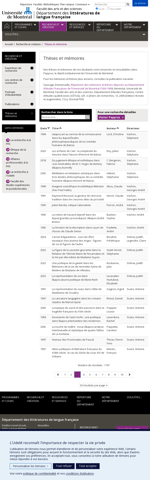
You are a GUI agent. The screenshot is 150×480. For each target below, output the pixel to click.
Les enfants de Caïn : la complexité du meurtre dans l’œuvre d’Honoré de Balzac (76, 152)
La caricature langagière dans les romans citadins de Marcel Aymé (76, 300)
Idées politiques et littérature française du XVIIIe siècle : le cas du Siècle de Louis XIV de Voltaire (78, 352)
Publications (12, 104)
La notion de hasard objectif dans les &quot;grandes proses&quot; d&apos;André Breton (78, 218)
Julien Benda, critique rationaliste (71, 205)
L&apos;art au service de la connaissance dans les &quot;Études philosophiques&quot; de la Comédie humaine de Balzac (76, 139)
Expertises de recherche (13, 69)
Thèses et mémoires (11, 115)
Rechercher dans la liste (57, 112)
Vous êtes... (134, 397)
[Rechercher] (128, 4)
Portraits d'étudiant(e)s (13, 93)
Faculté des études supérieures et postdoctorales (18, 184)
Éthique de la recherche (16, 151)
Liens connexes (14, 127)
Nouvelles (43, 425)
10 (123, 374)
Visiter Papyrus (109, 117)
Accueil (9, 44)
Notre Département (110, 399)
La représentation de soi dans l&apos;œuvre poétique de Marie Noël (74, 277)
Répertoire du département (85, 400)
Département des (68, 15)
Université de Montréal (17, 13)
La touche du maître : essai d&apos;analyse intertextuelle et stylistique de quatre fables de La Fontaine (78, 330)
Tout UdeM (114, 8)
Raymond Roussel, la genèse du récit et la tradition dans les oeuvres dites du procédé (78, 197)
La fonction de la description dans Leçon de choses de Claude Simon (77, 229)
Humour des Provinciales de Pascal (73, 339)
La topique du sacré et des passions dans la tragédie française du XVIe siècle (78, 309)
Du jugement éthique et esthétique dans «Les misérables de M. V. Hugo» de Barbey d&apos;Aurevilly (77, 164)
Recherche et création (28, 44)
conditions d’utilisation (80, 473)
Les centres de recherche (13, 81)
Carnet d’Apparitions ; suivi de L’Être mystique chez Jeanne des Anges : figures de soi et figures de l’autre (76, 240)
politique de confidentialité (39, 473)
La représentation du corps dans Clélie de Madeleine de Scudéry (77, 290)
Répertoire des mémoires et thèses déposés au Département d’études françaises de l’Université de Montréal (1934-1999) (93, 86)
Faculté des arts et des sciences (59, 8)
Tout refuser (64, 466)
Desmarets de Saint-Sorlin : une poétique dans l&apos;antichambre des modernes (76, 319)
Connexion (82, 4)
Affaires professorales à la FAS (17, 162)
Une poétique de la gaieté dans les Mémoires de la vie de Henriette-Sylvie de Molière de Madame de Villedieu (76, 266)
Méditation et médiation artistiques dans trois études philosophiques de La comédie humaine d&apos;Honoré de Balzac (77, 176)
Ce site (100, 8)
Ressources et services (60, 399)
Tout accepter (88, 466)
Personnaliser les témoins (30, 466)
